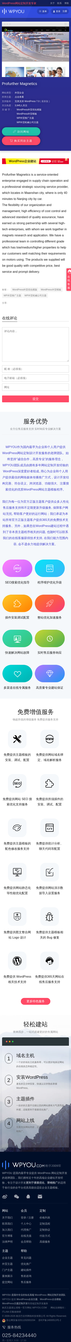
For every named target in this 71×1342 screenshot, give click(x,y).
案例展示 (7, 1266)
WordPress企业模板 (50, 1290)
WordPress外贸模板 (27, 113)
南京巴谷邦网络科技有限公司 (30, 1307)
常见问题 (26, 1248)
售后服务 (26, 1272)
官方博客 (7, 1226)
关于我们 (7, 1208)
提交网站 (7, 1272)
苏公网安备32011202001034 (20, 1311)
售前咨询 (26, 1266)
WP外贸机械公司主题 (27, 122)
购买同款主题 (51, 131)
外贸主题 (7, 1254)
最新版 (44, 101)
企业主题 (7, 1248)
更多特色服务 (36, 992)
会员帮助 (26, 1232)
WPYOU (6, 1286)
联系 (59, 3)
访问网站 (18, 131)
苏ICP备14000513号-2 (49, 1311)
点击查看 (19, 97)
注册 (64, 11)
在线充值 (26, 1226)
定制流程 (45, 1214)
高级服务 (45, 1232)
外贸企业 (19, 92)
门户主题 (7, 1260)
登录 (23, 1208)
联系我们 (7, 1214)
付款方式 (45, 1226)
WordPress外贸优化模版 (29, 109)
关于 (52, 3)
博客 (66, 3)
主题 (5, 1241)
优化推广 (26, 1254)
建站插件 (26, 1260)
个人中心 (26, 1214)
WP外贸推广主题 (25, 118)
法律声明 (7, 1232)
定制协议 (45, 1220)
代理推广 (26, 1220)
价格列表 (45, 1208)
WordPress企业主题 (26, 1290)
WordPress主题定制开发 (15, 1294)
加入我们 (7, 1220)
